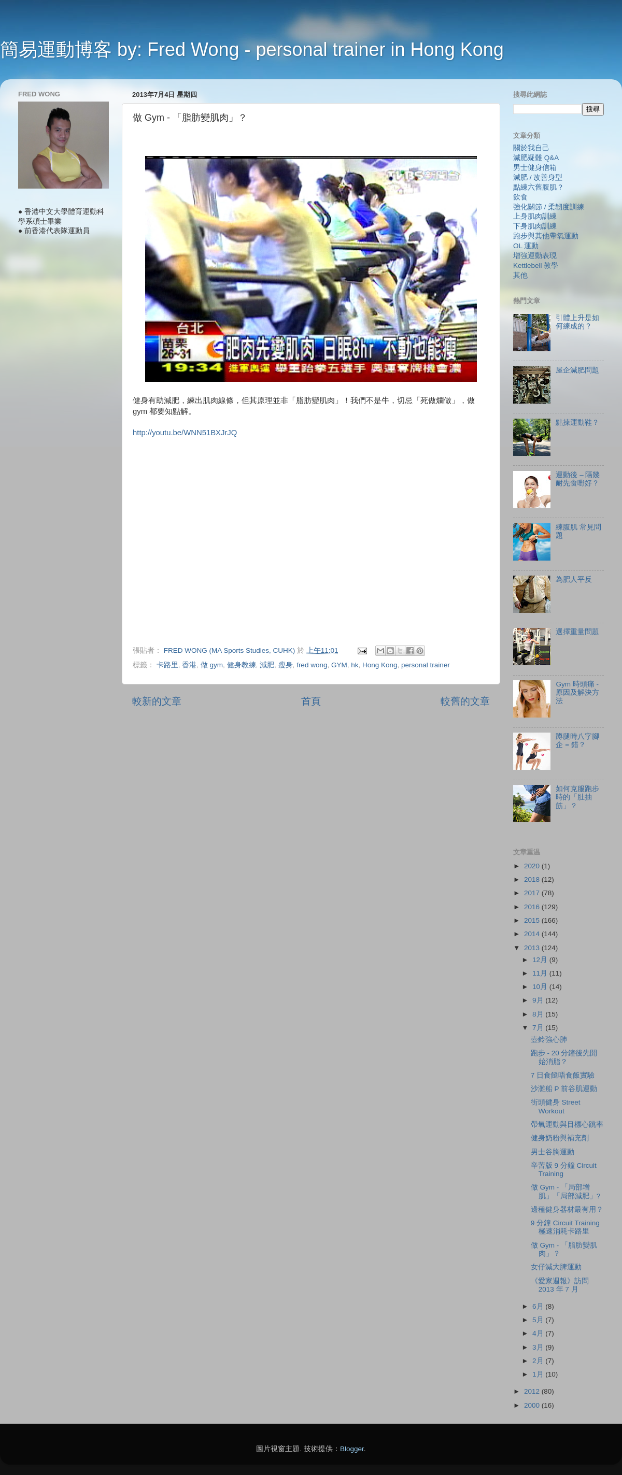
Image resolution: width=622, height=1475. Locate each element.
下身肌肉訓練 (535, 226)
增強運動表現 (535, 256)
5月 (538, 1320)
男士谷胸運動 (552, 1152)
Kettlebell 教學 (535, 265)
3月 (538, 1347)
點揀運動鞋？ (577, 422)
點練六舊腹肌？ (538, 187)
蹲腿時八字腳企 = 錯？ (577, 741)
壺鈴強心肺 (549, 1039)
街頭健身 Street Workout (556, 1106)
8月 (538, 1014)
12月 (540, 960)
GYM (339, 665)
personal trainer (425, 665)
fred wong (311, 665)
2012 (533, 1391)
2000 (533, 1405)
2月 (538, 1361)
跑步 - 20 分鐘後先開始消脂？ (564, 1057)
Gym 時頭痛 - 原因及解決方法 (577, 692)
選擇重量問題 (577, 632)
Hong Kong (380, 665)
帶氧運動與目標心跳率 (567, 1124)
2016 (533, 907)
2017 (533, 893)
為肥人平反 (574, 579)
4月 (538, 1333)
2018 (533, 879)
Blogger (352, 1449)
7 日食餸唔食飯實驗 (563, 1075)
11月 (540, 973)
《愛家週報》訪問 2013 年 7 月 (560, 1285)
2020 (533, 866)
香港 (189, 665)
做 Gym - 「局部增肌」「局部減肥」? (566, 1191)
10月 (540, 987)
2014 (533, 934)
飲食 (520, 197)
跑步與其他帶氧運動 (545, 236)
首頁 (311, 701)
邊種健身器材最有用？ (567, 1209)
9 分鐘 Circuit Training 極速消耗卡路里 (565, 1227)
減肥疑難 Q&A (536, 158)
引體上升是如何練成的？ (577, 322)
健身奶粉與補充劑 (560, 1138)
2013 (533, 948)
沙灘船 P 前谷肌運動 (564, 1089)
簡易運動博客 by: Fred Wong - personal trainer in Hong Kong (252, 49)
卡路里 (167, 665)
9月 (538, 1000)
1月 (538, 1374)
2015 (533, 920)
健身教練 (241, 665)
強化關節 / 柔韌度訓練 (548, 207)
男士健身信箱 (535, 167)
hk (354, 665)
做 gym (212, 665)
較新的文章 (156, 701)
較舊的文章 (465, 701)
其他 (520, 275)
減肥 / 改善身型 (537, 177)
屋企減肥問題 (577, 370)
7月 (538, 1028)
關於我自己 (531, 148)
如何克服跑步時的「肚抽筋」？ (577, 797)
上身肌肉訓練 (535, 216)
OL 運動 (526, 246)
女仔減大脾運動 (556, 1267)
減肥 (267, 665)
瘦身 (285, 665)
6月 (538, 1306)
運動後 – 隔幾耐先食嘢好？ (578, 479)
